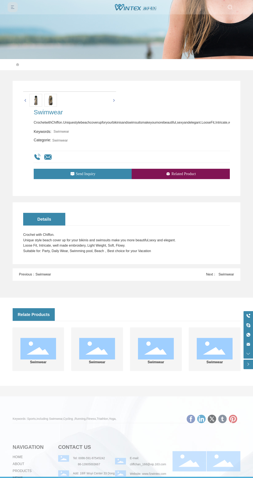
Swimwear (60, 140)
